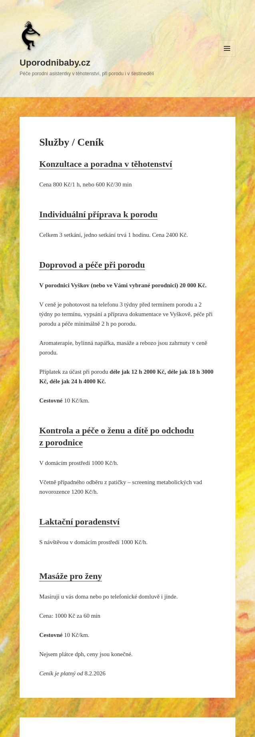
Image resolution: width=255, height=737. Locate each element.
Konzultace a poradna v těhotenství (105, 164)
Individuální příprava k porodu (98, 214)
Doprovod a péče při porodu (92, 265)
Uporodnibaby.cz (55, 63)
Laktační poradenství (79, 522)
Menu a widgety (227, 56)
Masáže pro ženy (70, 576)
